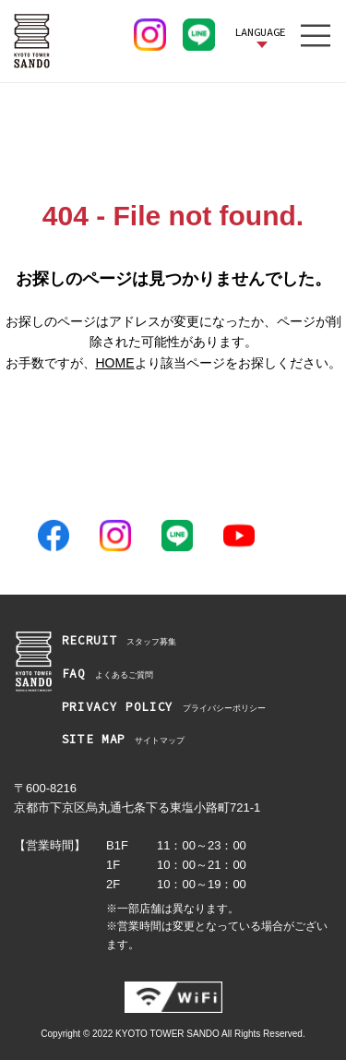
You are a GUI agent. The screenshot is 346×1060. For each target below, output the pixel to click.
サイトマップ (123, 740)
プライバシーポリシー (164, 707)
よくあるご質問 (107, 674)
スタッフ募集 (119, 641)
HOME (115, 362)
